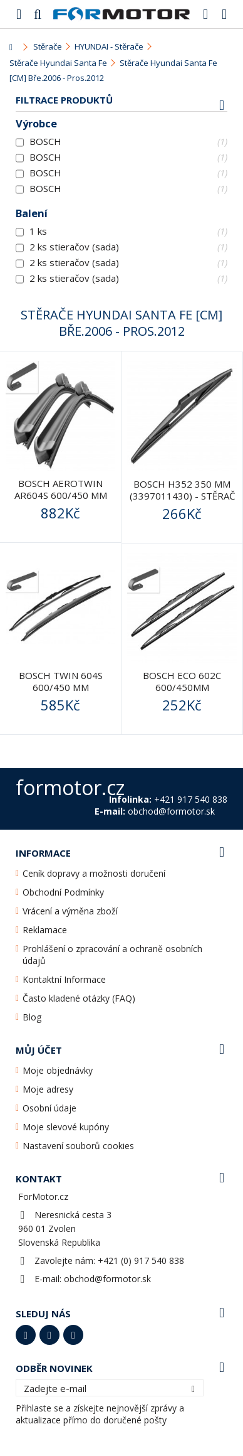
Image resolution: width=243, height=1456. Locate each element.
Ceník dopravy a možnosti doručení (94, 873)
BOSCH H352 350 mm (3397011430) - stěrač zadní (182, 496)
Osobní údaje (49, 1108)
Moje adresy (48, 1089)
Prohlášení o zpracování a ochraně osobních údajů (112, 954)
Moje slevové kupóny (66, 1127)
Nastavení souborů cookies (78, 1146)
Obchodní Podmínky (63, 892)
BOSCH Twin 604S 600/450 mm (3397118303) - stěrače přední (61, 693)
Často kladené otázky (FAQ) (79, 998)
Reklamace (45, 930)
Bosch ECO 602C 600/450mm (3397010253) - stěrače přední (182, 693)
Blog (32, 1017)
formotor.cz (70, 787)
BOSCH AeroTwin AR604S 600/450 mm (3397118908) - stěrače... (60, 501)
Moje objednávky (58, 1070)
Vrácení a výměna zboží (70, 911)
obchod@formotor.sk (107, 1279)
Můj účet (39, 1050)
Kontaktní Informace (64, 979)
